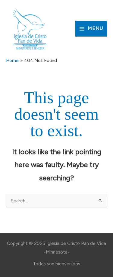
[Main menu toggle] (91, 28)
